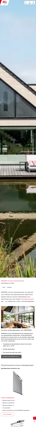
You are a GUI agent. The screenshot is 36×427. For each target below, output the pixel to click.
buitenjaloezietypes (27, 299)
